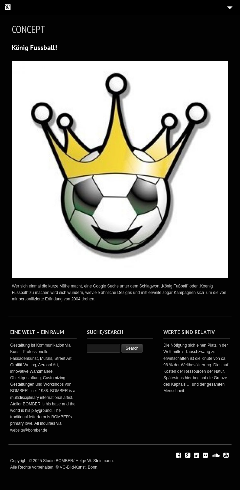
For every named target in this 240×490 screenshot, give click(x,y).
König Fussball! (34, 47)
